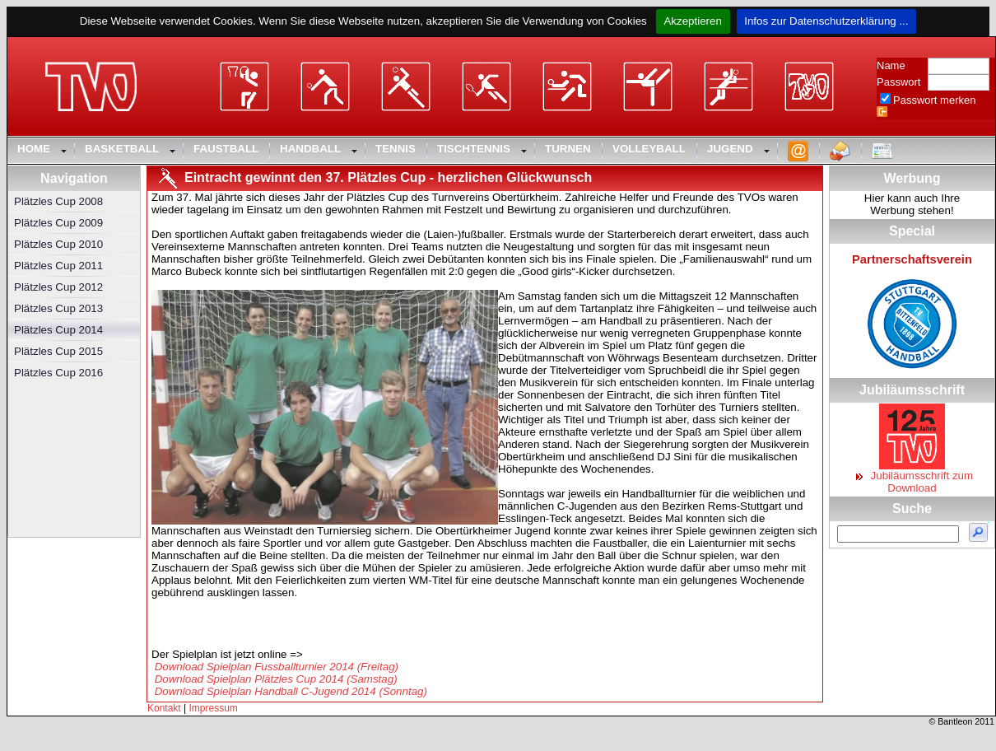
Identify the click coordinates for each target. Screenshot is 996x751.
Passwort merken (934, 100)
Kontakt (164, 708)
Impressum (213, 708)
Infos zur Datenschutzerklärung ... (827, 21)
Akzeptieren (692, 21)
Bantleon (955, 721)
